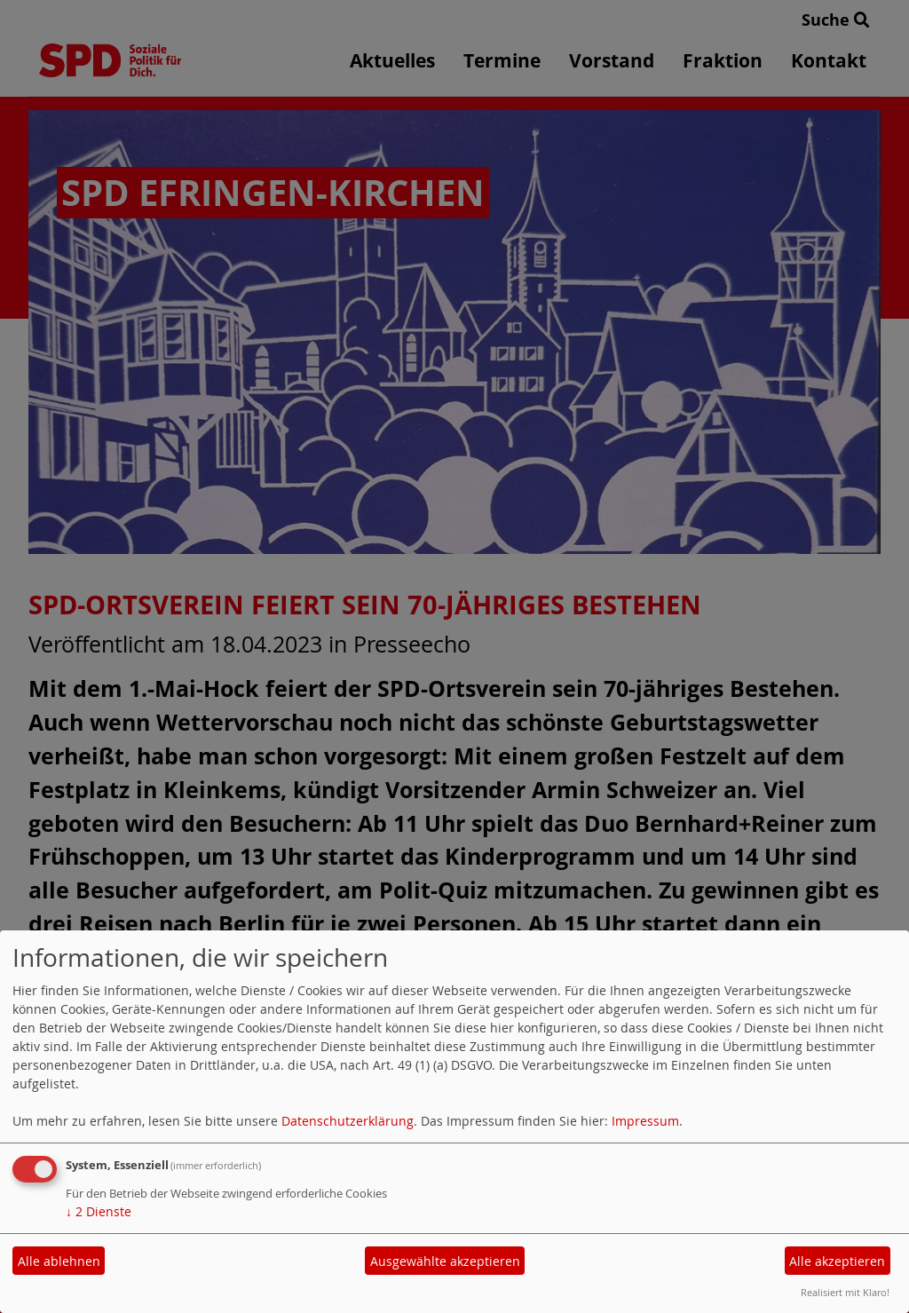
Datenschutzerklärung (347, 1120)
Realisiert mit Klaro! (845, 1292)
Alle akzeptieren (837, 1261)
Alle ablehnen (59, 1261)
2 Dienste (98, 1211)
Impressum (645, 1120)
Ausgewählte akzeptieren (445, 1261)
